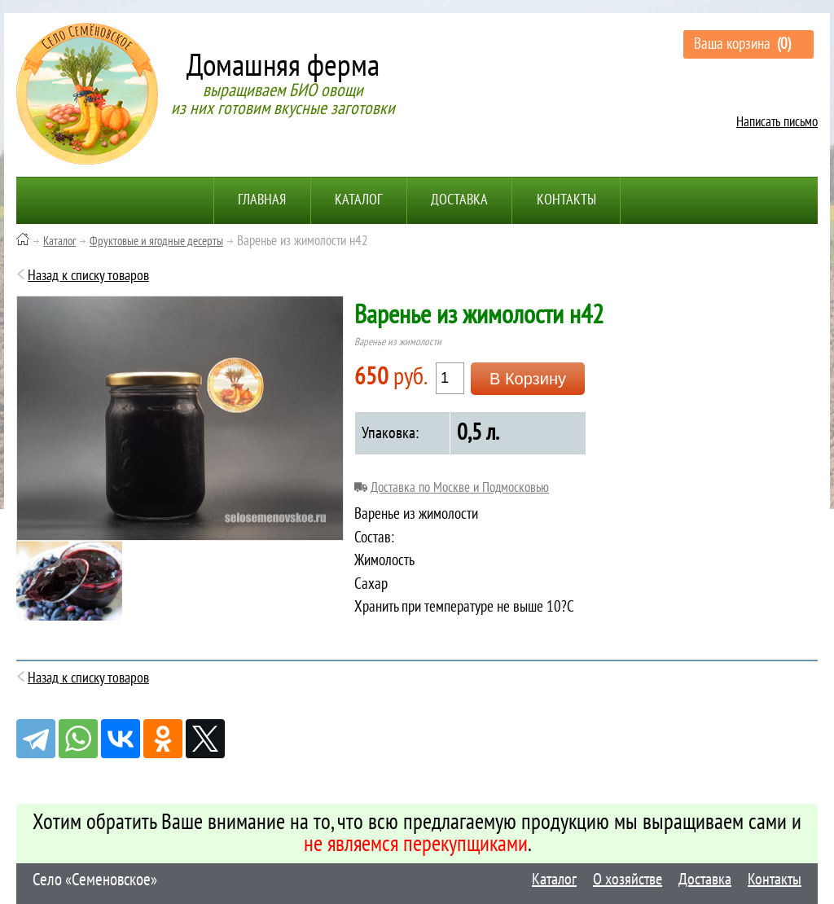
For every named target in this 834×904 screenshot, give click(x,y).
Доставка (460, 199)
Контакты (568, 199)
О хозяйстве (627, 879)
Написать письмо (777, 122)
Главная (261, 199)
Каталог (358, 199)
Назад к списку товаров (88, 275)
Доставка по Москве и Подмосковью (460, 489)
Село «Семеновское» (95, 880)
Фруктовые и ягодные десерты (156, 241)
